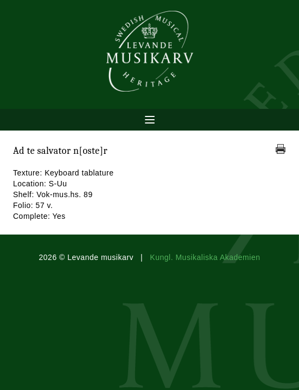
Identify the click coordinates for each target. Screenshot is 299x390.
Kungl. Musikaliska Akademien (205, 257)
